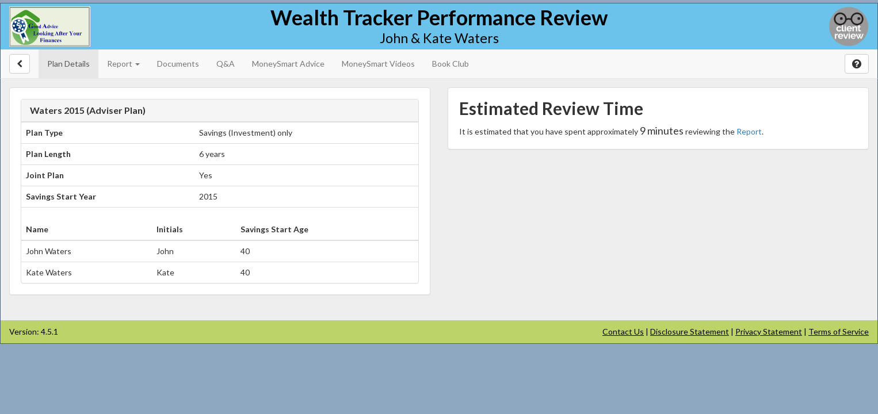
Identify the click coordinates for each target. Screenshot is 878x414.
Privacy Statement (768, 331)
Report (749, 131)
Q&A (225, 63)
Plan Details (68, 63)
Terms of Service (838, 331)
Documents (178, 63)
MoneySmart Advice (288, 63)
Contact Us (623, 331)
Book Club (450, 63)
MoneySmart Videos (378, 63)
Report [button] (123, 63)
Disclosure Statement (689, 331)
